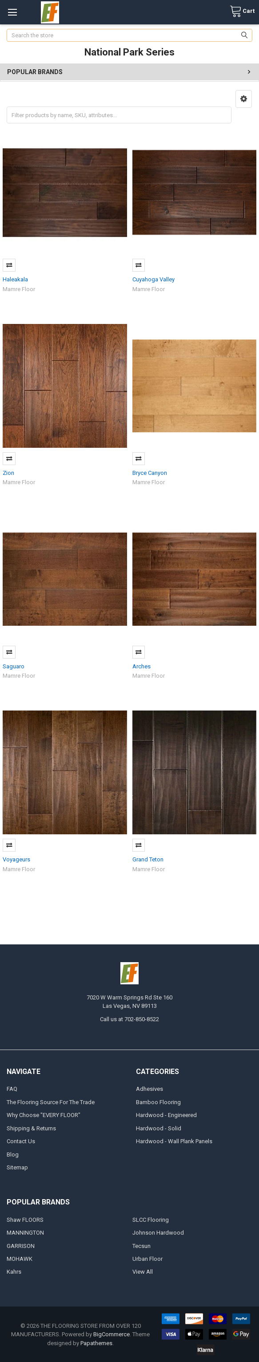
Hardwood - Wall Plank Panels (174, 1141)
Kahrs (14, 1271)
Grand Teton (147, 859)
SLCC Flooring (150, 1219)
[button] (243, 99)
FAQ (12, 1089)
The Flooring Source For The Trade (51, 1102)
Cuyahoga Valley (153, 279)
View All (142, 1271)
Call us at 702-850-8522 (129, 1019)
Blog (13, 1154)
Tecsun (141, 1246)
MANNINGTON (25, 1232)
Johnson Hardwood (158, 1232)
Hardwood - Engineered (166, 1115)
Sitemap (17, 1167)
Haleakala (15, 279)
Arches (141, 666)
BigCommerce (111, 1334)
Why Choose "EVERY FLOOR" (43, 1115)
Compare (9, 265)
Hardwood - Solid (158, 1128)
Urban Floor (147, 1258)
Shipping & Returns (31, 1128)
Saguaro (13, 666)
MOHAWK (19, 1258)
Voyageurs (16, 859)
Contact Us (21, 1141)
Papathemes (96, 1343)
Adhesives (149, 1089)
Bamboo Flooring (158, 1102)
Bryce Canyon (149, 473)
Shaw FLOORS (25, 1219)
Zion (8, 473)
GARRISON (21, 1246)
